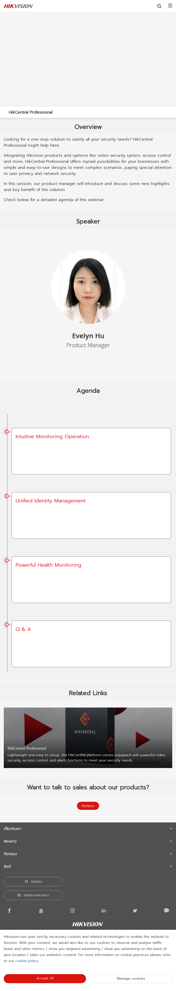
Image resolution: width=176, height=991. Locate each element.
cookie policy (26, 961)
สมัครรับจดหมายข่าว (33, 895)
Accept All (45, 978)
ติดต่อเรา (88, 806)
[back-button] (5, 111)
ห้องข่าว (10, 841)
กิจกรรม (10, 854)
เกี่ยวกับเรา (12, 829)
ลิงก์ (7, 866)
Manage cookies (131, 978)
